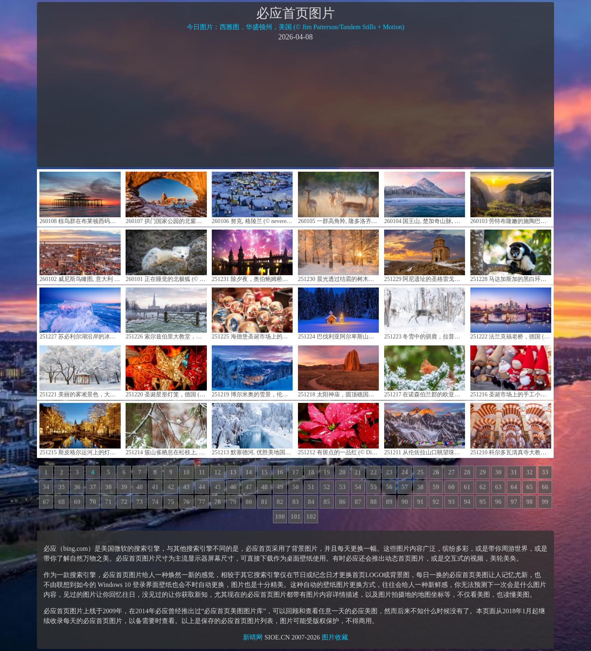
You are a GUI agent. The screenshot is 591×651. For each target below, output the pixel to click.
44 (202, 486)
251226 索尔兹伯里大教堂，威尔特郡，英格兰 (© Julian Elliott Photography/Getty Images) (166, 314)
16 (280, 472)
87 (358, 501)
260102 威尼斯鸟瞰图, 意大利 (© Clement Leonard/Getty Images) (79, 256)
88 (373, 501)
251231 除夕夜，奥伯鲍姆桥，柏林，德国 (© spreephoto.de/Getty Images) (252, 256)
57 (404, 486)
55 (373, 486)
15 (264, 472)
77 (202, 501)
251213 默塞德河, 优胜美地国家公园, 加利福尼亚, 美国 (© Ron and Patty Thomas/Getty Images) (252, 429)
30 (498, 472)
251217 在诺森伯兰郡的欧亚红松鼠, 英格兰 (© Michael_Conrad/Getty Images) (424, 371)
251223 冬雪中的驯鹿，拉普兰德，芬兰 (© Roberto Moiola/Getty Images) (424, 314)
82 (280, 501)
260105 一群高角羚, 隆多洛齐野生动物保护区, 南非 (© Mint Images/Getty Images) (338, 198)
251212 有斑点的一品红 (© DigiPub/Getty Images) (338, 429)
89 (389, 501)
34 (46, 486)
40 (139, 486)
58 (420, 486)
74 (155, 501)
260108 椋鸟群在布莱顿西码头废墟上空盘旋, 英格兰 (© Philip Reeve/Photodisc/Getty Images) (79, 198)
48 (264, 486)
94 (467, 501)
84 (311, 501)
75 (170, 501)
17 (295, 472)
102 (311, 516)
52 (326, 486)
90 (404, 501)
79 (233, 501)
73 (139, 501)
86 (342, 501)
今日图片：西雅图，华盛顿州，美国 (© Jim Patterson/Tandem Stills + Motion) (295, 26)
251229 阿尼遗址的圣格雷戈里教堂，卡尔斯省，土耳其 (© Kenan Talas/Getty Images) (424, 256)
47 (248, 486)
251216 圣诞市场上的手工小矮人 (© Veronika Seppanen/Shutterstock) (510, 371)
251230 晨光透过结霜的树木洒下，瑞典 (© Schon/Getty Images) (338, 256)
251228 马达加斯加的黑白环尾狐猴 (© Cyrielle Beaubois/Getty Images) (510, 256)
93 (451, 501)
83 (295, 501)
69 (77, 501)
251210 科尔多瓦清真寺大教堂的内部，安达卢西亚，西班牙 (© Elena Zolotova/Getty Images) (510, 429)
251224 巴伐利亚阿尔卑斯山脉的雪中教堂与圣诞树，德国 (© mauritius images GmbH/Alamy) (338, 314)
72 (124, 501)
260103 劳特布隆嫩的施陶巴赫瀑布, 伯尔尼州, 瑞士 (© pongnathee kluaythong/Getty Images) (510, 198)
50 (295, 486)
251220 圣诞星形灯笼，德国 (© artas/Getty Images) (166, 371)
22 (373, 472)
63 (498, 486)
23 (389, 472)
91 (420, 501)
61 (467, 486)
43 (186, 486)
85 (326, 501)
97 (514, 501)
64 (514, 486)
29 (482, 472)
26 (436, 472)
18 (311, 472)
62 (482, 486)
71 (108, 501)
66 (545, 486)
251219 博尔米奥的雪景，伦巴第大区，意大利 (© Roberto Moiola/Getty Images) (252, 371)
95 (482, 501)
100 (280, 516)
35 (61, 486)
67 (46, 501)
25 (420, 472)
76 (186, 501)
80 (248, 501)
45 (217, 486)
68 (61, 501)
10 (186, 472)
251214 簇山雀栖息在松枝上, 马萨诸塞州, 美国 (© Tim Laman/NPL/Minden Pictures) (166, 429)
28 (467, 472)
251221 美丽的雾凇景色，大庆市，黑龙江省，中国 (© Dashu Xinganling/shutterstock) (79, 371)
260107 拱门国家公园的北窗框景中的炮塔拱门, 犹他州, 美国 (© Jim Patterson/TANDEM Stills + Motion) (166, 198)
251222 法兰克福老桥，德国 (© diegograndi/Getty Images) (510, 314)
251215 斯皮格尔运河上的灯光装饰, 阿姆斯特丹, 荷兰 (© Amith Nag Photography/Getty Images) (79, 429)
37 (92, 486)
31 (514, 472)
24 (404, 472)
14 (248, 472)
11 (202, 472)
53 (342, 486)
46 (233, 486)
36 (77, 486)
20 (342, 472)
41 (155, 486)
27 (451, 472)
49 (280, 486)
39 (124, 486)
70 (92, 501)
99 (545, 501)
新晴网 (253, 637)
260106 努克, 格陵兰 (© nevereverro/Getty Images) (252, 198)
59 (436, 486)
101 (295, 516)
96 (498, 501)
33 (545, 472)
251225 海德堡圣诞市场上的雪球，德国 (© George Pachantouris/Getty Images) (252, 314)
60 (451, 486)
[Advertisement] (295, 103)
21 (358, 472)
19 (326, 472)
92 (436, 501)
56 (389, 486)
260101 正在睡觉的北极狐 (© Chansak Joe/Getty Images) (166, 256)
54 (358, 486)
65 (529, 486)
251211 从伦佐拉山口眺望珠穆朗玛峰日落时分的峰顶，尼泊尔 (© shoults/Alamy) (424, 429)
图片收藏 (335, 637)
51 (311, 486)
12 (217, 472)
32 (529, 472)
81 (264, 501)
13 (233, 472)
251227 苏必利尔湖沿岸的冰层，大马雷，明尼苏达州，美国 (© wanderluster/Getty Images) (79, 314)
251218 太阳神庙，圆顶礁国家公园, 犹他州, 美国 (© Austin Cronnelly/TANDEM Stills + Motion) (338, 371)
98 (529, 501)
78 (217, 501)
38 (108, 486)
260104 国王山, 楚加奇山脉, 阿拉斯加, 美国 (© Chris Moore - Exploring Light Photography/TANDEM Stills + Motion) (424, 198)
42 (170, 486)
